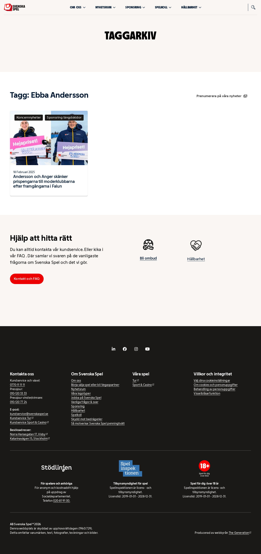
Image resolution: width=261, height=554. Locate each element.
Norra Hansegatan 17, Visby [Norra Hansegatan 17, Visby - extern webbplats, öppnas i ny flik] (27, 434)
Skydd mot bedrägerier (86, 419)
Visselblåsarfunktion (207, 393)
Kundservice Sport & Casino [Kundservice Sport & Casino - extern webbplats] (28, 422)
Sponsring (135, 7)
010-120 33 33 (18, 393)
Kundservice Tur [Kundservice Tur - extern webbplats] (20, 418)
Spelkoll (163, 7)
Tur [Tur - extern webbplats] (135, 380)
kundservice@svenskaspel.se (29, 414)
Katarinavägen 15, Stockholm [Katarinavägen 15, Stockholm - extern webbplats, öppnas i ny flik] (29, 438)
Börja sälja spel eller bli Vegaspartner (95, 385)
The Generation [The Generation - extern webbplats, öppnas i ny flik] (239, 533)
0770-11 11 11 (17, 385)
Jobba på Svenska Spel (86, 398)
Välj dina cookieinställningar (212, 380)
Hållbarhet (191, 7)
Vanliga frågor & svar (84, 402)
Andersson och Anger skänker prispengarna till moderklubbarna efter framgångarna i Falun (44, 181)
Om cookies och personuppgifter (216, 385)
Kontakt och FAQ (27, 279)
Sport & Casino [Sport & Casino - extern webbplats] (142, 385)
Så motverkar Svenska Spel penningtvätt (98, 423)
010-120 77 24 (18, 402)
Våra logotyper (81, 393)
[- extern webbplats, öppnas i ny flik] (113, 349)
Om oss (78, 7)
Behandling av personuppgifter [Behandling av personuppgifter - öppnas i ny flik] (214, 389)
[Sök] (253, 7)
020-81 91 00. (61, 501)
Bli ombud (148, 260)
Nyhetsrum (105, 7)
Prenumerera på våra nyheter (222, 96)
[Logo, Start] (14, 7)
